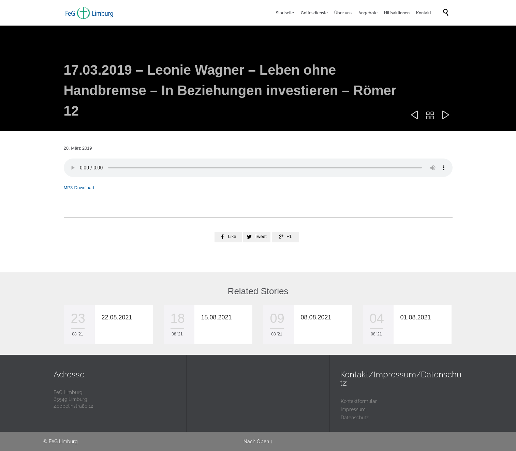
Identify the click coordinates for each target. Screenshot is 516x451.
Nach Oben (256, 441)
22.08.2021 (117, 317)
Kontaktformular (359, 401)
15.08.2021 (216, 317)
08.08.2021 (316, 317)
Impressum (353, 409)
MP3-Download (79, 187)
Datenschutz (355, 417)
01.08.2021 (415, 317)
